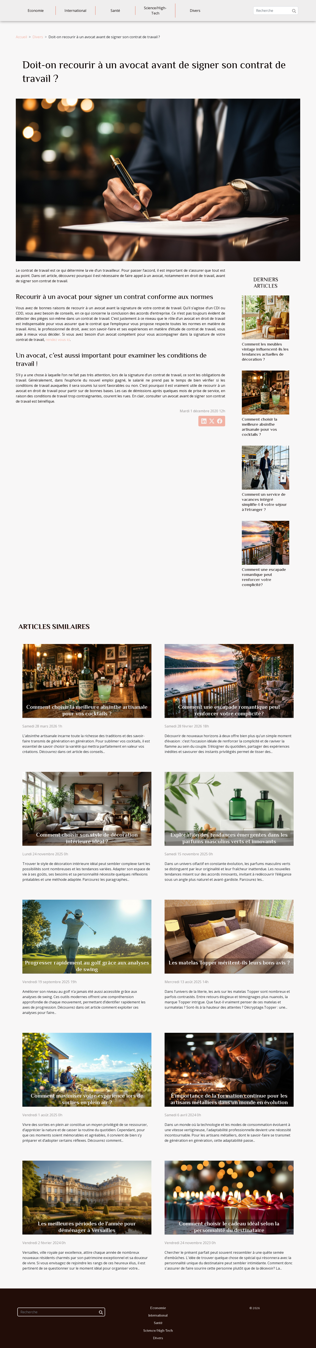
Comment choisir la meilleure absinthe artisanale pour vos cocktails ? (86, 710)
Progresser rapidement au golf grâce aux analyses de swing (87, 965)
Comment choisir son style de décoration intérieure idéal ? (87, 838)
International (75, 10)
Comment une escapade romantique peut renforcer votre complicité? (229, 710)
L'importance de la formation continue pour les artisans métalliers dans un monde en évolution (229, 1099)
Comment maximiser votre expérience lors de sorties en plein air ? (87, 1099)
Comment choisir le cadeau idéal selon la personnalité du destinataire (229, 1226)
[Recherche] (275, 10)
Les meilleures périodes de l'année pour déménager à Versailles (87, 1226)
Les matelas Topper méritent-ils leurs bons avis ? (229, 962)
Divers (195, 10)
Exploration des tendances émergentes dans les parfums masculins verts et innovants (229, 838)
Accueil (21, 36)
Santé (115, 10)
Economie (36, 10)
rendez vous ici (58, 339)
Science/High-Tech (155, 10)
